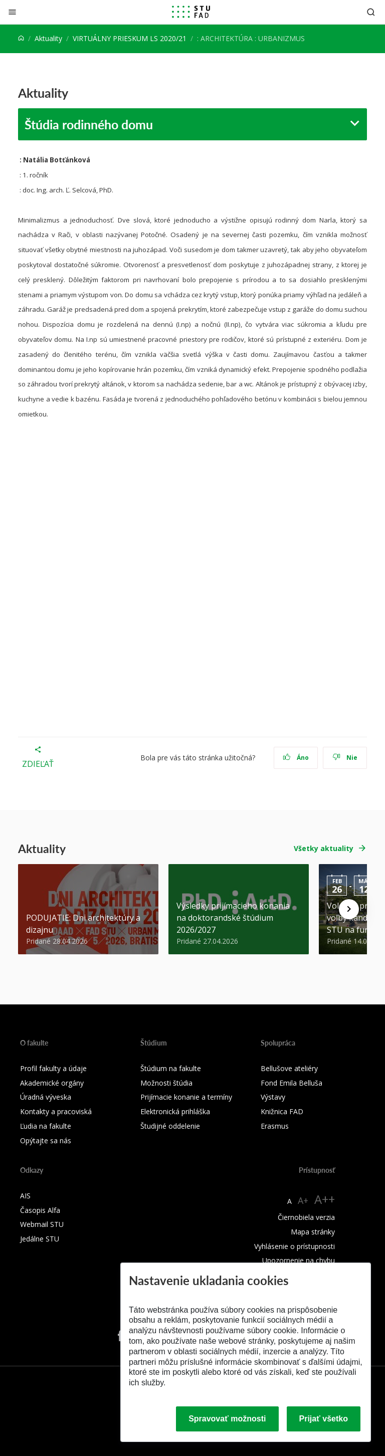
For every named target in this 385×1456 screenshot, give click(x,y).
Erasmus (275, 1126)
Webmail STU (42, 1224)
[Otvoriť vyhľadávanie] (371, 12)
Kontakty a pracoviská (56, 1111)
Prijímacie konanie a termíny (186, 1097)
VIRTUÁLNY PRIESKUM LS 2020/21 (129, 38)
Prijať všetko (323, 1418)
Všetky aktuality (323, 848)
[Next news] (349, 909)
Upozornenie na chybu (298, 1260)
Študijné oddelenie (170, 1126)
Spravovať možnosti (227, 1418)
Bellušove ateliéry (289, 1068)
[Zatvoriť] (12, 12)
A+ (303, 1200)
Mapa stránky (313, 1231)
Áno (296, 757)
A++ (324, 1199)
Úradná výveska (45, 1097)
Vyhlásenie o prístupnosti (294, 1246)
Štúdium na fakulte (170, 1068)
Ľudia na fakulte (45, 1126)
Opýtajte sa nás (45, 1140)
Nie (345, 757)
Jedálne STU (39, 1238)
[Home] (21, 38)
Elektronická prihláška (175, 1111)
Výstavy (273, 1097)
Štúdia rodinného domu (89, 124)
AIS (25, 1195)
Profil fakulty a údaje (53, 1068)
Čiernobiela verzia (306, 1217)
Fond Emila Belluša (291, 1083)
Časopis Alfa (40, 1210)
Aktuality (48, 38)
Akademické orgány (52, 1083)
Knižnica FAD (282, 1111)
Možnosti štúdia (166, 1083)
